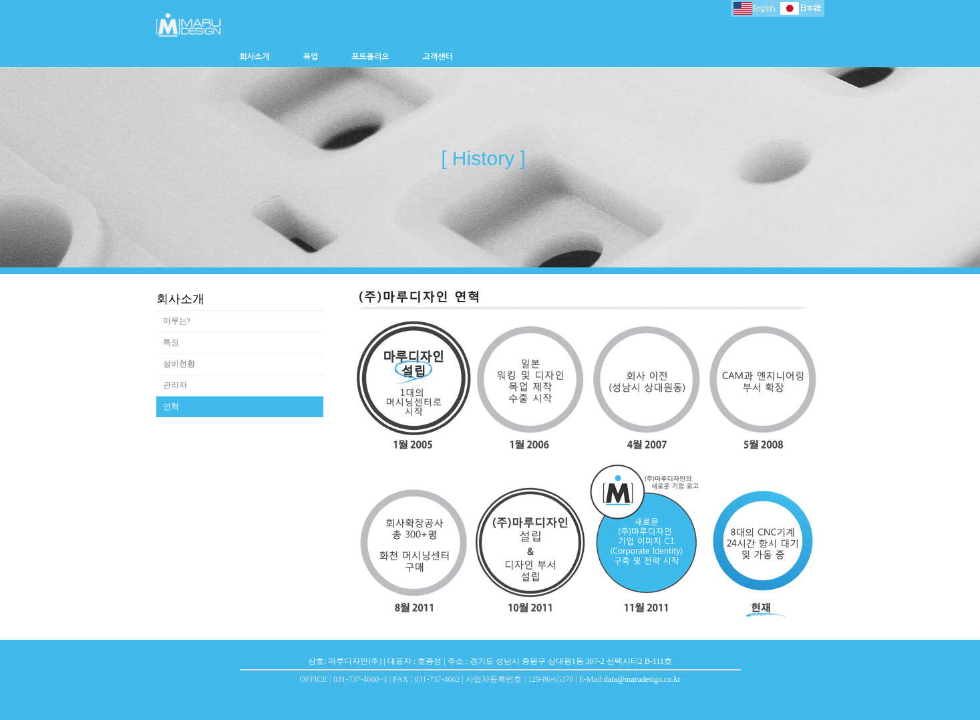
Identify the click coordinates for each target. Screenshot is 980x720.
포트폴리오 (370, 57)
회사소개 (255, 57)
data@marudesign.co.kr (642, 679)
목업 (311, 57)
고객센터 (438, 57)
